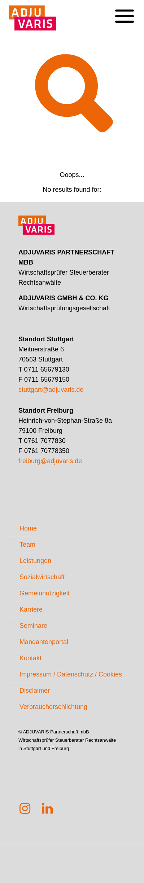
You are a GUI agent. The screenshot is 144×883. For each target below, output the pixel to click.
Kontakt (30, 658)
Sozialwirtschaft (42, 577)
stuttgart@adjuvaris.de (50, 389)
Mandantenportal (43, 641)
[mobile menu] (124, 11)
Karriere (31, 609)
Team (27, 544)
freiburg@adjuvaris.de (50, 461)
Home (28, 528)
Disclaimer (34, 690)
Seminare (33, 625)
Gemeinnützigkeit (44, 593)
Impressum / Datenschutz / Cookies (70, 674)
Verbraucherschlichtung (53, 706)
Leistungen (35, 560)
